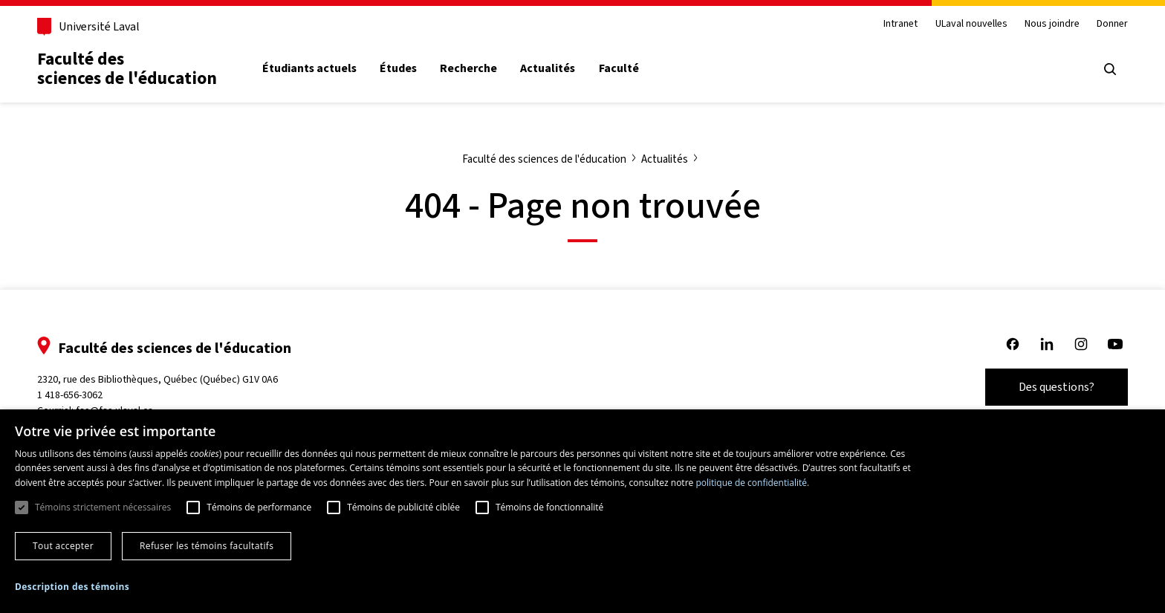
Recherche (468, 68)
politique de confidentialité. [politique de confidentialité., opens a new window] (752, 482)
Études (398, 68)
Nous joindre (1052, 24)
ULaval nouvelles (971, 24)
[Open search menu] (1110, 69)
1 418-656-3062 (70, 395)
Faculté (619, 68)
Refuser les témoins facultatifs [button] (206, 545)
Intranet (900, 24)
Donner (1112, 24)
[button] (72, 587)
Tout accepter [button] (63, 545)
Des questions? (1056, 387)
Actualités (547, 68)
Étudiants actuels (309, 68)
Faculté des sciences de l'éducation (127, 69)
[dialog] (582, 511)
